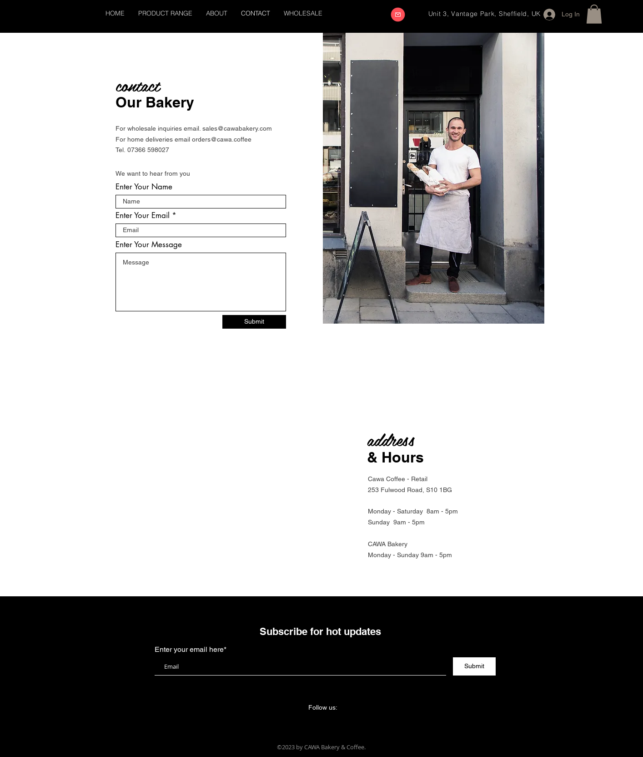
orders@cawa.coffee (221, 139)
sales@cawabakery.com (237, 128)
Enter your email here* (190, 649)
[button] (594, 14)
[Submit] (254, 322)
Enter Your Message (149, 245)
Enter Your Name (144, 187)
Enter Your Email (143, 215)
